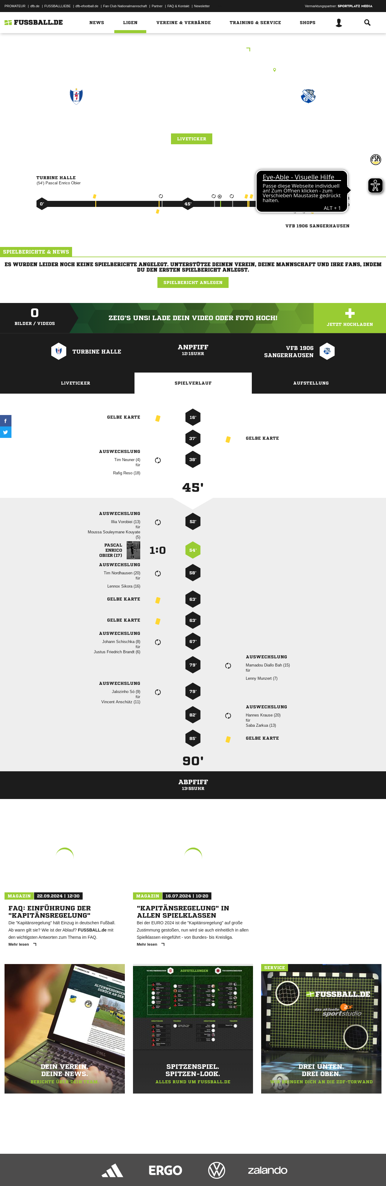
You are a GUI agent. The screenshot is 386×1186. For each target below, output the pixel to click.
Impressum (13, 1172)
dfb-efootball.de (86, 6)
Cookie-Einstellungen (181, 1172)
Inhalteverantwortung (144, 1172)
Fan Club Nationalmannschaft (125, 6)
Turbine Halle (76, 122)
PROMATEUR (15, 6)
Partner (157, 6)
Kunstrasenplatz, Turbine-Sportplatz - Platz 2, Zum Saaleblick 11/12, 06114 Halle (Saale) (193, 70)
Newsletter (202, 6)
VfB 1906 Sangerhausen (308, 122)
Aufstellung (311, 383)
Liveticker (191, 139)
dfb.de (35, 6)
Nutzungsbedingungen (80, 1172)
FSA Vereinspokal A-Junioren (193, 50)
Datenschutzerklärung (43, 1172)
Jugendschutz (113, 1172)
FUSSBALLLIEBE (57, 6)
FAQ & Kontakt (178, 6)
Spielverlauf (193, 383)
